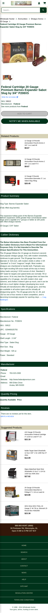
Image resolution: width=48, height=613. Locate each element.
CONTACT (24, 566)
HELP (24, 579)
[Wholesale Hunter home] (21, 3)
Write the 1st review (10, 97)
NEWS (24, 573)
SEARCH (24, 552)
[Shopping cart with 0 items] (44, 3)
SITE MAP (24, 586)
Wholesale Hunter (7, 19)
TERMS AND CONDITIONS (24, 600)
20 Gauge (4, 21)
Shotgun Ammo (37, 19)
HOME (24, 545)
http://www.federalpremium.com (22, 379)
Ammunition (22, 19)
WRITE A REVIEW (7, 416)
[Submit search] (43, 10)
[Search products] (21, 10)
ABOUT (24, 559)
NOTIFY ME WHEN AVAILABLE (24, 121)
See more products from (14, 106)
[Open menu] (3, 3)
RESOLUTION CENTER (24, 593)
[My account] (39, 3)
